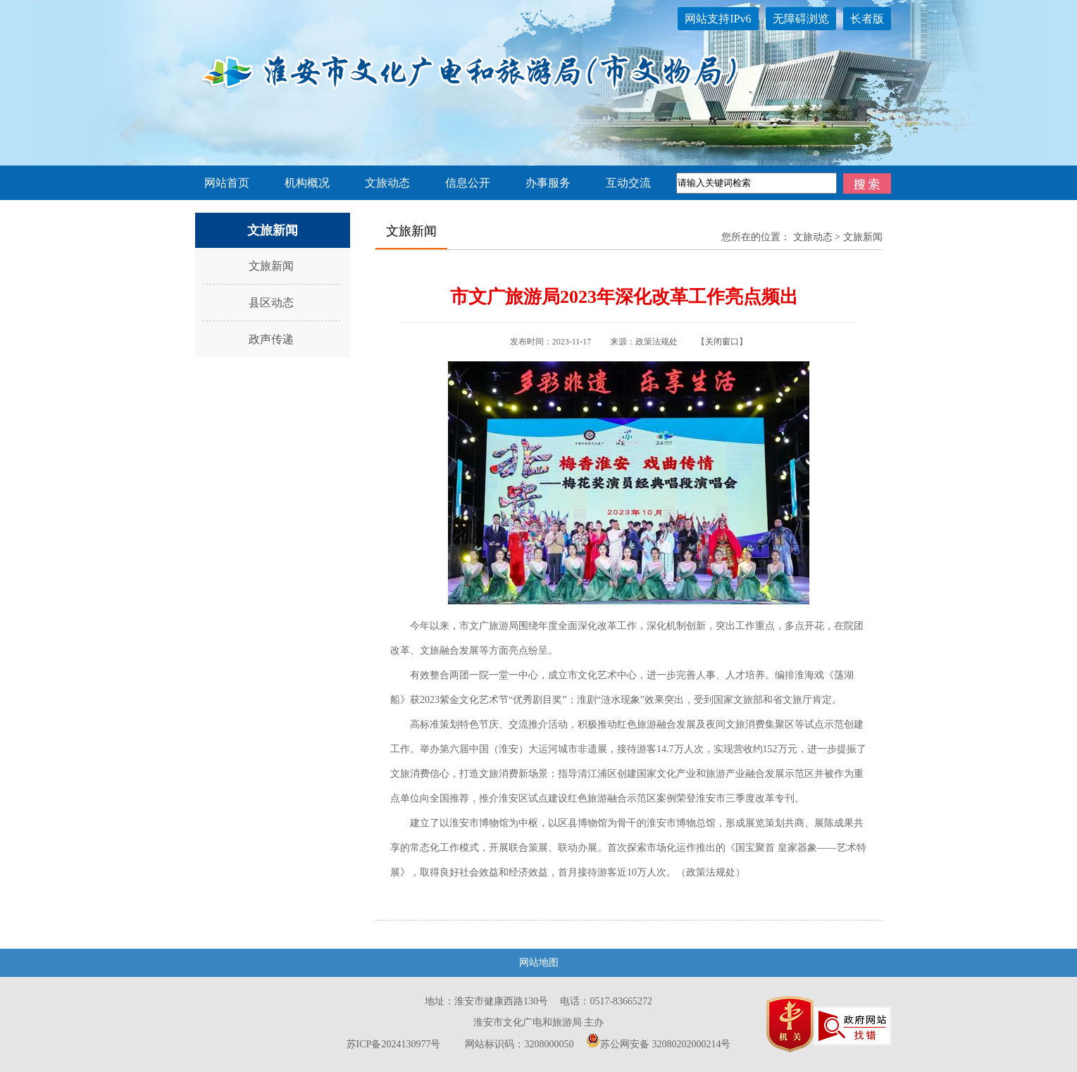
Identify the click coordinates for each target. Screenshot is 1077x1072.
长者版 (867, 19)
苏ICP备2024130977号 (394, 1044)
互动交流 (628, 183)
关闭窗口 (722, 342)
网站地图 (539, 962)
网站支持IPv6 (718, 19)
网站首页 (226, 183)
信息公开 (467, 183)
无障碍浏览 (801, 19)
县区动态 (271, 302)
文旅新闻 (271, 266)
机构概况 (307, 183)
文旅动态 (387, 183)
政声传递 (271, 339)
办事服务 (548, 183)
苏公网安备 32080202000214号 (658, 1044)
